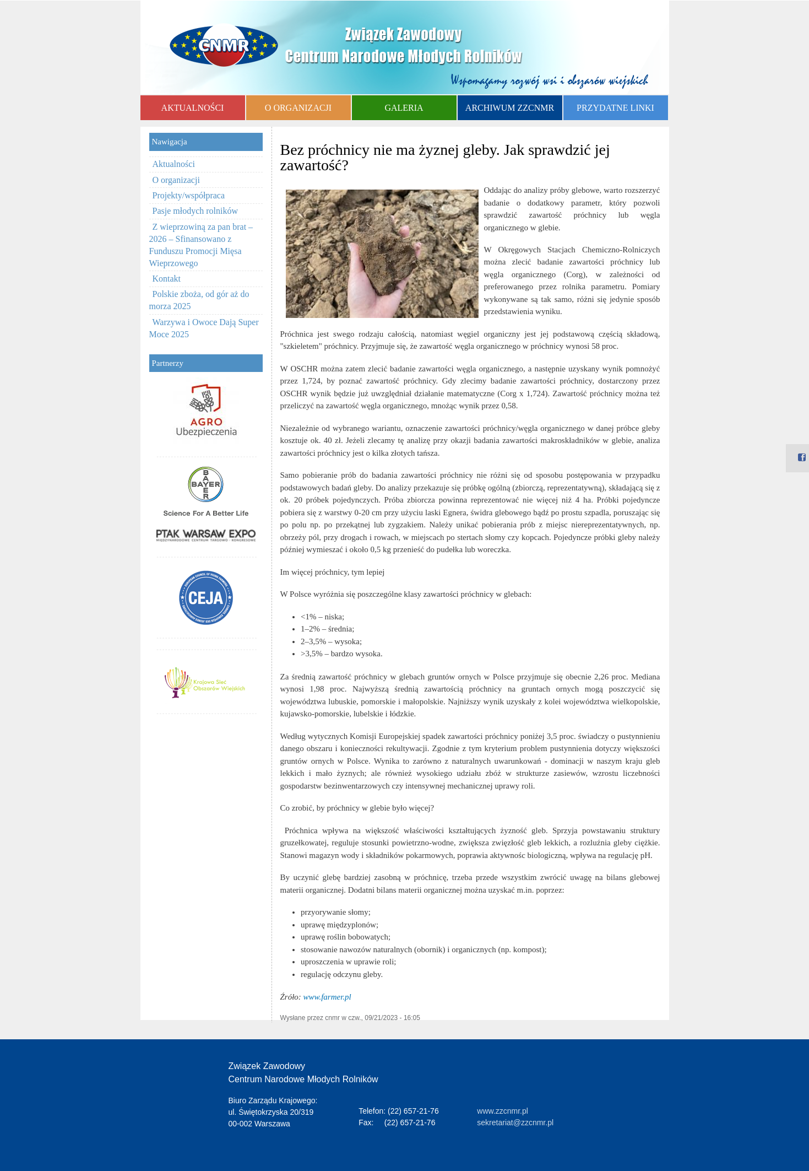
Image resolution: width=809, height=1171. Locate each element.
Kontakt (167, 278)
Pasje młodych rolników (195, 210)
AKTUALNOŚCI (192, 107)
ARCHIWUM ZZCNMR (509, 107)
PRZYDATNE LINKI (615, 107)
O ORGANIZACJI (298, 107)
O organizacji (176, 180)
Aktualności (174, 164)
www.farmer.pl (327, 996)
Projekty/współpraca (189, 195)
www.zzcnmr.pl (502, 1111)
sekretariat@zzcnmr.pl (515, 1122)
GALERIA (403, 107)
